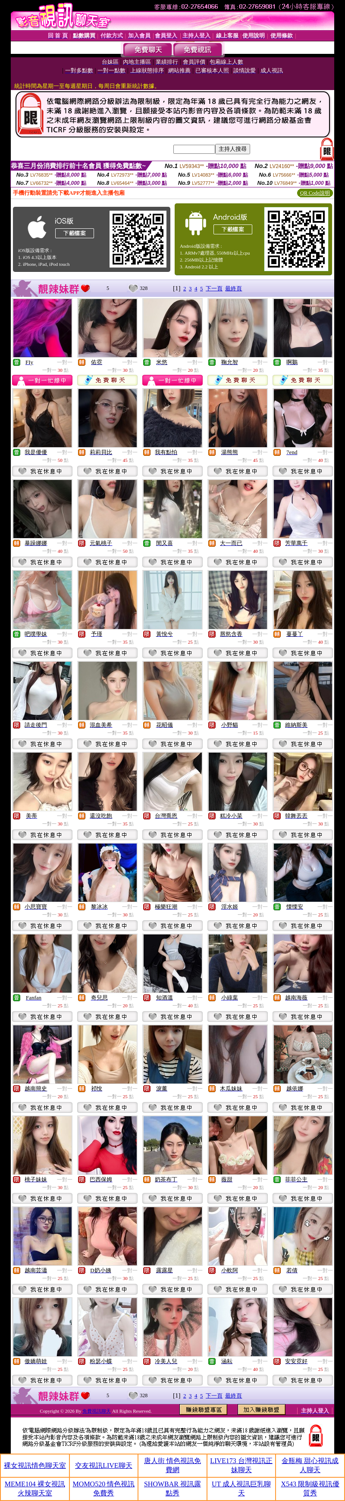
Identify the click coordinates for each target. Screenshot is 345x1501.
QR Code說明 (315, 193)
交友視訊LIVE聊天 (103, 1465)
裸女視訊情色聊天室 (35, 1465)
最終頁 (233, 288)
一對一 (64, 362)
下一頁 (214, 288)
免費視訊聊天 (96, 1411)
